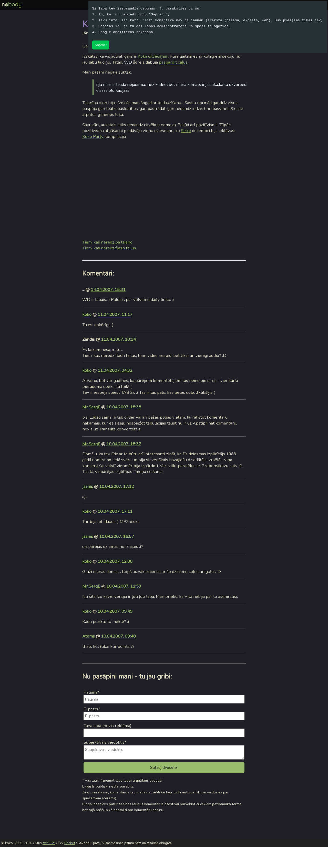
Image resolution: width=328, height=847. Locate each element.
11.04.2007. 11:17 (115, 314)
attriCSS (49, 843)
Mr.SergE (91, 407)
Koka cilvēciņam (153, 56)
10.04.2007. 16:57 (116, 536)
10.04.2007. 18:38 (123, 407)
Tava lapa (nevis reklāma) (107, 726)
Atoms (88, 636)
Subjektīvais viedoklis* (105, 742)
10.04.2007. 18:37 (123, 444)
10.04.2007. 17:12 (116, 486)
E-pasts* (92, 709)
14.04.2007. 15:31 (108, 290)
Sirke (186, 131)
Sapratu (101, 45)
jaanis (87, 486)
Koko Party (93, 136)
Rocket (69, 843)
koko (86, 314)
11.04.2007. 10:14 (118, 339)
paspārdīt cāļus (173, 62)
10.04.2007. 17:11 (115, 511)
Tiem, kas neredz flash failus (109, 248)
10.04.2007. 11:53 (123, 586)
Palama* (91, 692)
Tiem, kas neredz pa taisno (107, 242)
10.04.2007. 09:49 (115, 611)
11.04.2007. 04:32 (115, 370)
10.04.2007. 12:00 (115, 561)
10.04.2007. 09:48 (118, 636)
